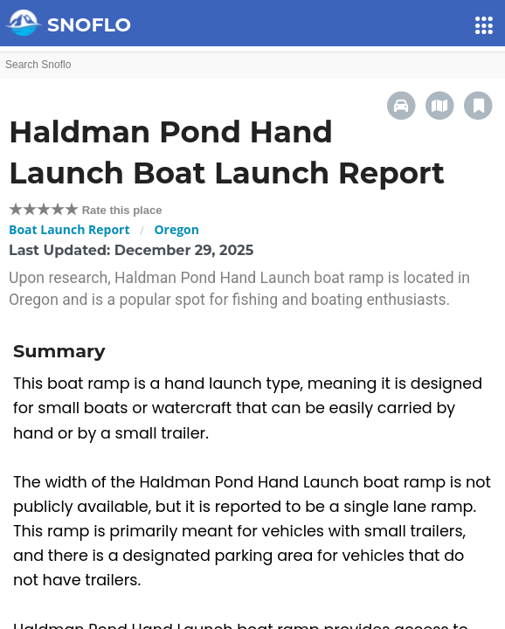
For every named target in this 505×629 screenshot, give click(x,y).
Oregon (176, 229)
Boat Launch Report (69, 229)
